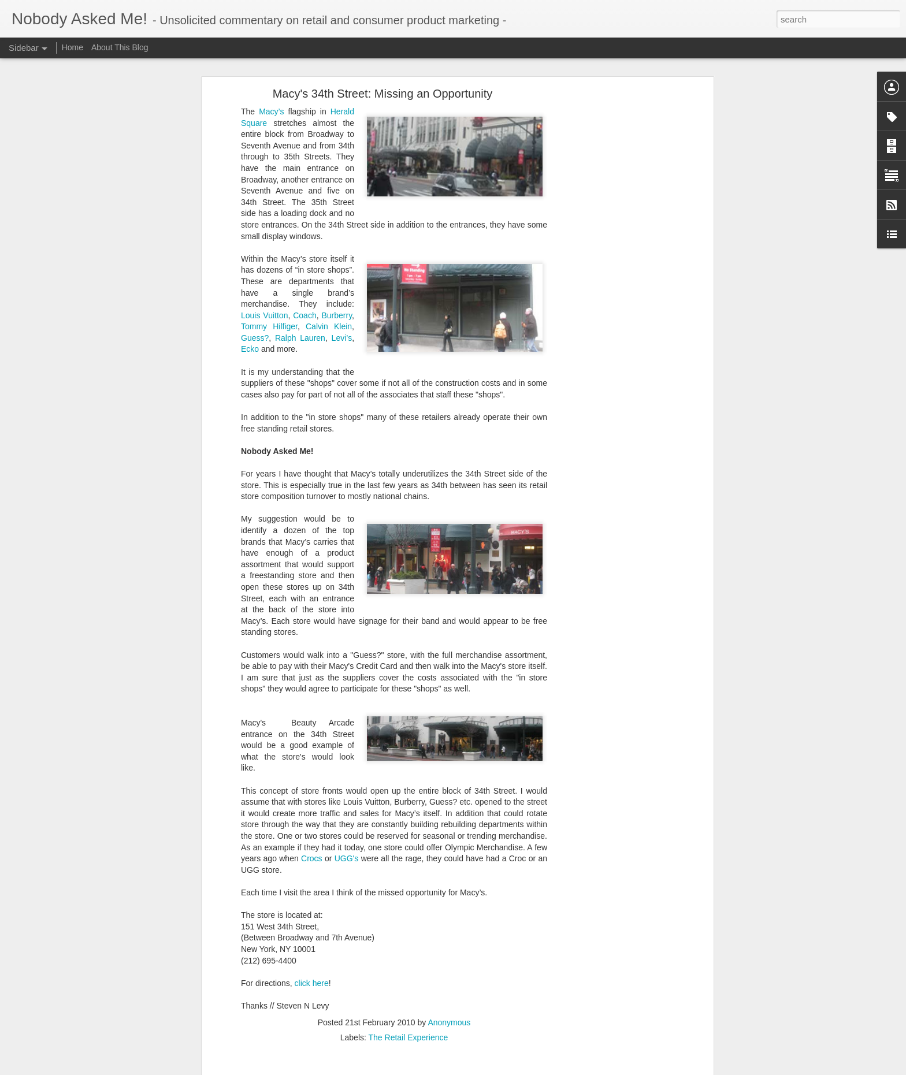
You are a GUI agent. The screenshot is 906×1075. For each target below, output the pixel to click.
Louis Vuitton (264, 213)
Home (74, 47)
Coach (304, 213)
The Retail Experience (408, 935)
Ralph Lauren (300, 236)
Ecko (250, 247)
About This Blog (119, 47)
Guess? (255, 236)
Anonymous (449, 920)
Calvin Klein (329, 224)
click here (312, 881)
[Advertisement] (611, 173)
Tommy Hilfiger (269, 224)
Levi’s (342, 236)
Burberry (336, 213)
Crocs (311, 756)
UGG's (347, 756)
